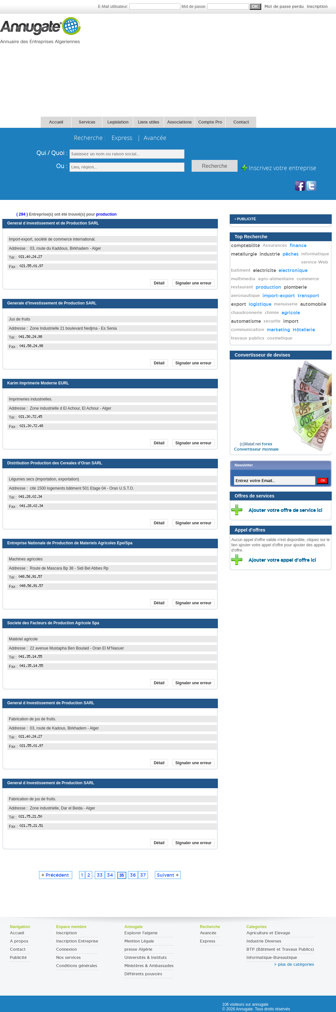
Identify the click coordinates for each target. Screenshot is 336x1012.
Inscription (317, 6)
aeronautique (245, 295)
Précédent (55, 875)
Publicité (18, 957)
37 (143, 875)
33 (100, 875)
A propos (19, 941)
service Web (314, 262)
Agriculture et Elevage (268, 933)
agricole (291, 313)
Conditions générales (76, 965)
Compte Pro (210, 122)
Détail (159, 283)
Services (87, 122)
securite (272, 321)
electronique (293, 270)
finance (298, 245)
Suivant (168, 875)
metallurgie (244, 254)
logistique (260, 304)
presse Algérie (138, 949)
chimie (272, 312)
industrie (270, 254)
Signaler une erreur (193, 283)
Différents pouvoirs (143, 974)
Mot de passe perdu (284, 6)
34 (110, 875)
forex (267, 444)
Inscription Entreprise (77, 941)
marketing (278, 330)
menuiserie (286, 304)
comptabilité (245, 245)
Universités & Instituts (145, 957)
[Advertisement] (205, 63)
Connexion (66, 949)
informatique (315, 254)
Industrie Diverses (263, 941)
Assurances (274, 245)
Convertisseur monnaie (256, 449)
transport (308, 296)
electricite (264, 270)
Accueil (56, 122)
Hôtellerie (304, 330)
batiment (240, 270)
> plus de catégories (294, 964)
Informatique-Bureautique (271, 957)
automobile (313, 304)
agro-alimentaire (276, 279)
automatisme (246, 321)
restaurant (242, 287)
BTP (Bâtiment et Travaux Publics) (280, 949)
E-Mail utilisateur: (139, 6)
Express (207, 941)
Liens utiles (148, 122)
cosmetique (279, 338)
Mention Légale (139, 941)
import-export (278, 296)
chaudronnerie (246, 312)
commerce (308, 279)
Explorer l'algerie (141, 933)
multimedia (243, 279)
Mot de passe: (254, 6)
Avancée (208, 933)
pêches (291, 254)
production (268, 287)
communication (247, 329)
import (291, 321)
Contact (241, 122)
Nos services (68, 957)
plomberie (295, 287)
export (238, 304)
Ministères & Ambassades (149, 965)
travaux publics (247, 338)
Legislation (117, 122)
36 (133, 875)
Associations (179, 122)
